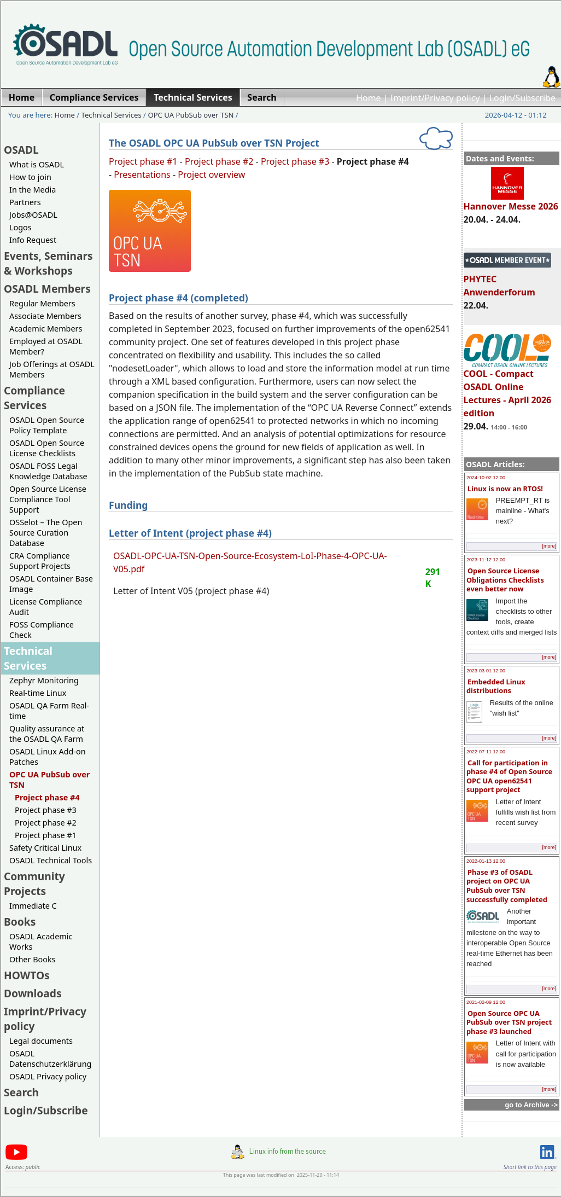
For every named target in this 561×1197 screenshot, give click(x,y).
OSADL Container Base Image (51, 583)
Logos (20, 227)
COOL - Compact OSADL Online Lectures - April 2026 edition (508, 388)
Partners (25, 202)
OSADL (21, 149)
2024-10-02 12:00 (485, 477)
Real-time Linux (37, 693)
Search (21, 1092)
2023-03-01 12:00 (485, 670)
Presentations (142, 174)
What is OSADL (36, 164)
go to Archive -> (531, 1105)
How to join (30, 177)
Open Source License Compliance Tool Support (47, 499)
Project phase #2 (46, 822)
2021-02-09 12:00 (485, 1002)
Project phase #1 (46, 835)
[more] (549, 546)
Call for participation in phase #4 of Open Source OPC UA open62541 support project (509, 776)
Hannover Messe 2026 (511, 201)
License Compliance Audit (45, 606)
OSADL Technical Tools (50, 860)
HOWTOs (27, 975)
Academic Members (45, 328)
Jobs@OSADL (33, 215)
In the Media (32, 189)
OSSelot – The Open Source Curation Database (45, 532)
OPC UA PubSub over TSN (190, 115)
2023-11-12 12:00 (485, 559)
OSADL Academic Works (40, 941)
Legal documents (41, 1041)
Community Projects (34, 883)
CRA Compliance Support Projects (40, 560)
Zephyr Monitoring (44, 680)
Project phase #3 (46, 810)
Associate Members (45, 316)
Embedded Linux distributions (495, 686)
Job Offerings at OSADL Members (52, 369)
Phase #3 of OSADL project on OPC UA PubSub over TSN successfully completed (506, 885)
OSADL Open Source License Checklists (46, 448)
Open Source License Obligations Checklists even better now (505, 580)
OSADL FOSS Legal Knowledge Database (48, 471)
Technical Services (111, 115)
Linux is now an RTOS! (505, 488)
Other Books (32, 959)
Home (368, 98)
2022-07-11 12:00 (485, 751)
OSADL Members (47, 288)
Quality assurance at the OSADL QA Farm (46, 733)
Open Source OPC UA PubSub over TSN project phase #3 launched (509, 1022)
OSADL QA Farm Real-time (49, 710)
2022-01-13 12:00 (485, 861)
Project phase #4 (47, 797)
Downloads (33, 993)
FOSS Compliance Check (41, 629)
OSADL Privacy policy (47, 1076)
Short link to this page (530, 1167)
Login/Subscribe (522, 98)
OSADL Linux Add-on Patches (47, 756)
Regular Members (42, 303)
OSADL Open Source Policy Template (46, 425)
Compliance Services (34, 397)
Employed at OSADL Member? (46, 346)
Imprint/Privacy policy (435, 98)
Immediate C (33, 905)
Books (20, 921)
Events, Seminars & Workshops (48, 263)
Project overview (211, 174)
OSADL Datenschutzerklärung (50, 1058)
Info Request (32, 240)
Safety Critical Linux (45, 847)
